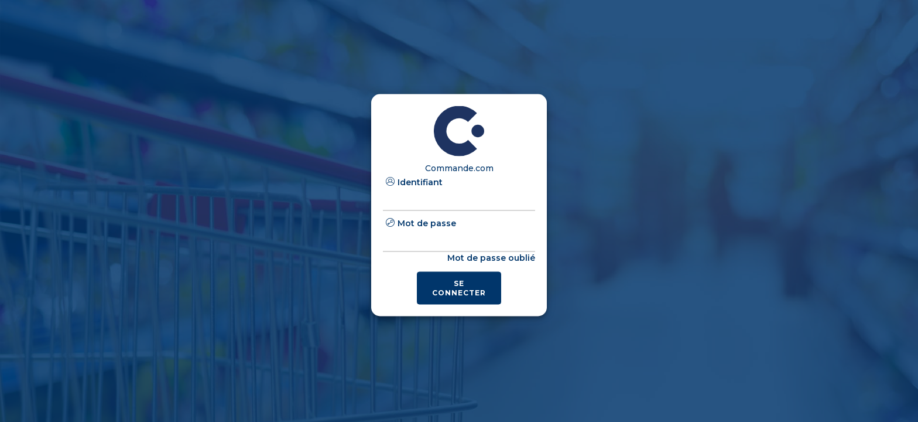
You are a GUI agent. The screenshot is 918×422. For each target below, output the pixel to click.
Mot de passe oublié (491, 258)
